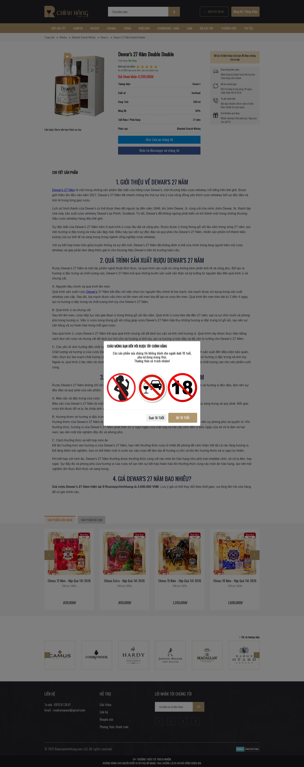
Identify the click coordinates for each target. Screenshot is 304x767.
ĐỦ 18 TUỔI (182, 417)
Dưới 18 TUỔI (156, 418)
